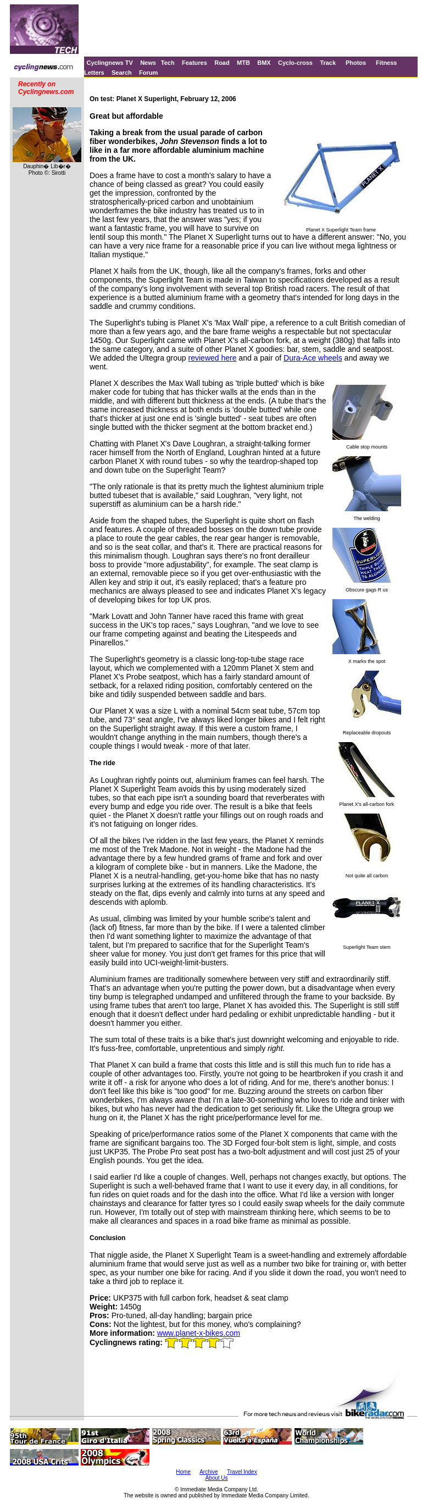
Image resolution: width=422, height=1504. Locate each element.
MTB (243, 62)
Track (328, 62)
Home (183, 1472)
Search (122, 72)
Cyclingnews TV (109, 62)
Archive (208, 1472)
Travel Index (242, 1472)
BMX (263, 62)
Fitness (386, 62)
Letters (94, 72)
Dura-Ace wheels (313, 357)
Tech (168, 62)
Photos (356, 62)
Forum (148, 72)
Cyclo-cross (295, 62)
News (148, 62)
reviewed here (212, 357)
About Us (216, 1478)
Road (222, 62)
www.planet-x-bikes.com (198, 1333)
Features (194, 62)
